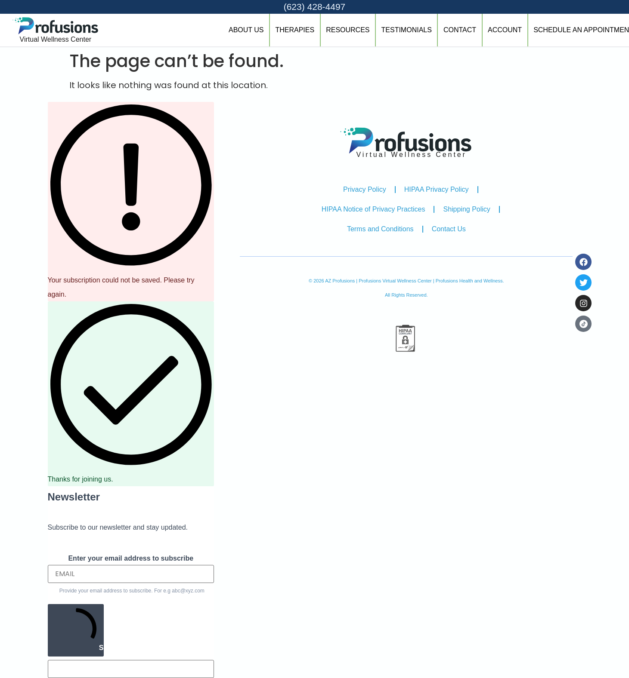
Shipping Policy (466, 209)
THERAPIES (294, 30)
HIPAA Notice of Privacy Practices (373, 209)
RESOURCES (347, 30)
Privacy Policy (364, 189)
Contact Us (449, 229)
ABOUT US (246, 30)
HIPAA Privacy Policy (436, 189)
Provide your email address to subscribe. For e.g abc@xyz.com (132, 590)
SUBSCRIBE (79, 629)
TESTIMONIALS (406, 30)
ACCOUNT (505, 30)
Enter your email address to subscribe (130, 558)
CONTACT (459, 30)
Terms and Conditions (380, 229)
